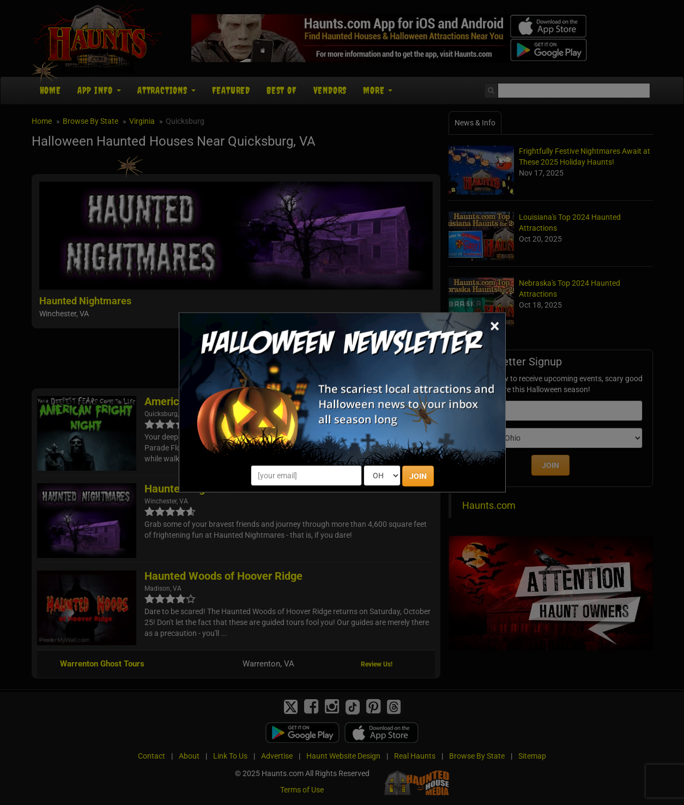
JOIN (418, 476)
